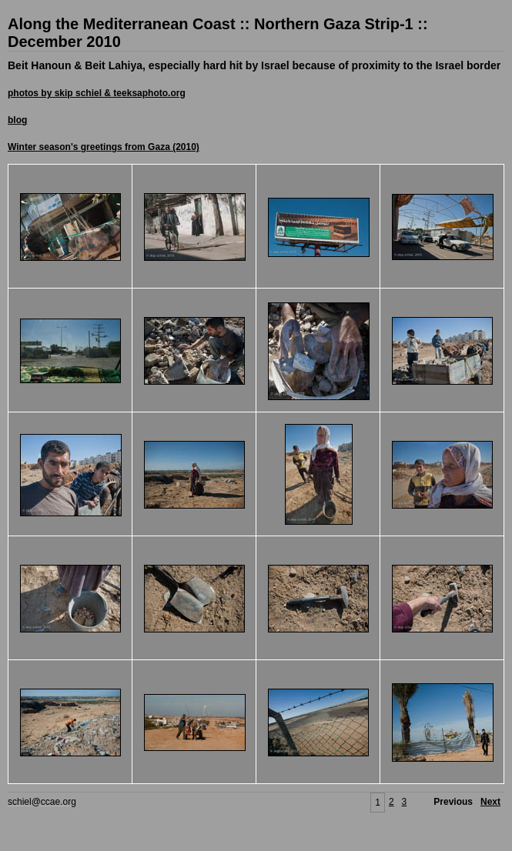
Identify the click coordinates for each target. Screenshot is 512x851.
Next (490, 801)
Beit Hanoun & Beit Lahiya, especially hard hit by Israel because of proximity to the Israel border (254, 65)
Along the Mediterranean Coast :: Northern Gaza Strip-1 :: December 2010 (218, 32)
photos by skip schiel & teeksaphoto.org (97, 93)
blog (17, 120)
